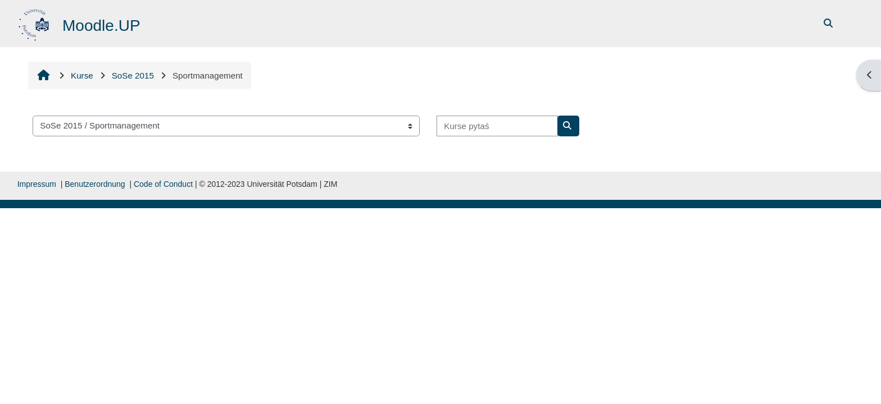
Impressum (36, 184)
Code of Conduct (163, 184)
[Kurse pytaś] (497, 126)
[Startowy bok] (35, 22)
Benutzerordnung (95, 184)
